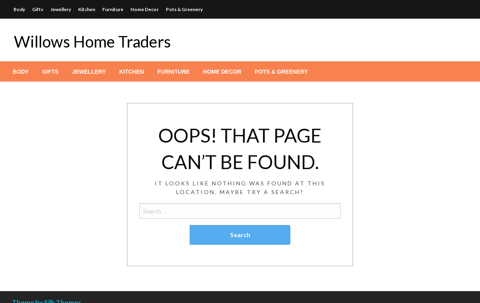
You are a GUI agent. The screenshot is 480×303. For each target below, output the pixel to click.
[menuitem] (20, 72)
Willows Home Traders (92, 41)
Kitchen (86, 9)
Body (19, 9)
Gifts (37, 9)
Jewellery (60, 9)
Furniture (112, 9)
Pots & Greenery (184, 9)
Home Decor (145, 9)
